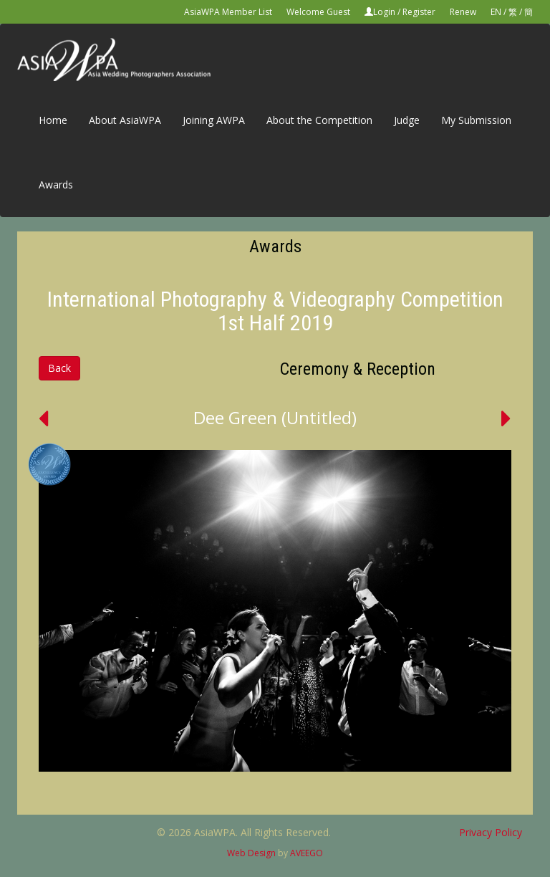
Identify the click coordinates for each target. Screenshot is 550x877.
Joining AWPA (214, 120)
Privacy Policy (490, 832)
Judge (407, 120)
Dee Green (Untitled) (275, 417)
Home (53, 120)
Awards (56, 184)
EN (496, 12)
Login (384, 12)
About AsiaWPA (125, 120)
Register (418, 12)
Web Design (251, 853)
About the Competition (319, 120)
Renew (463, 12)
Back (59, 368)
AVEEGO (306, 853)
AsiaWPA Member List (228, 12)
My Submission (476, 120)
